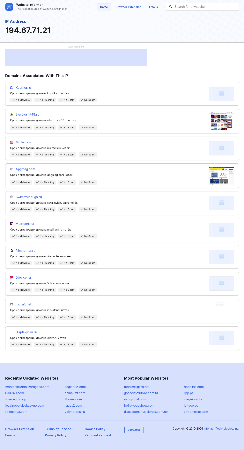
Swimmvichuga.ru (29, 197)
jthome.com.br (75, 399)
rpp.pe (189, 393)
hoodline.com (194, 387)
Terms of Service (58, 429)
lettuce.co (191, 405)
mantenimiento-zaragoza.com (27, 387)
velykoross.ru (75, 412)
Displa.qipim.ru (26, 332)
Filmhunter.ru (25, 251)
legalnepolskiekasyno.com (24, 405)
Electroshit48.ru (27, 114)
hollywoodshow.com (139, 405)
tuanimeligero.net (136, 387)
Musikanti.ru (25, 224)
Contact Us (134, 429)
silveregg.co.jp (15, 399)
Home (104, 7)
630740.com (14, 393)
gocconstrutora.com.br (141, 393)
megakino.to (193, 399)
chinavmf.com (75, 393)
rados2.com (73, 405)
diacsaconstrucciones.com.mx (146, 412)
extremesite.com (196, 412)
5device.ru (23, 277)
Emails (153, 7)
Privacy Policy (55, 435)
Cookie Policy (95, 429)
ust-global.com (135, 399)
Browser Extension (128, 7)
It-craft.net (23, 304)
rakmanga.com (16, 412)
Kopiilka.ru (23, 87)
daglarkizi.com (75, 387)
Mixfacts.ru (24, 142)
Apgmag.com (25, 169)
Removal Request (98, 435)
